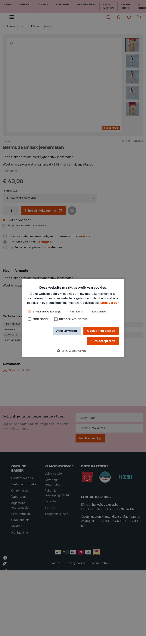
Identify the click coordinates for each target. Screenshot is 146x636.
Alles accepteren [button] (102, 341)
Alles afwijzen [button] (66, 331)
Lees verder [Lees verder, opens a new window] (109, 303)
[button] (73, 351)
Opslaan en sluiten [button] (101, 331)
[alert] (73, 318)
